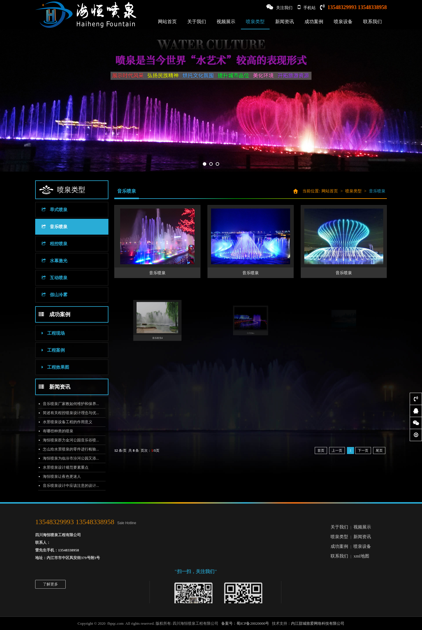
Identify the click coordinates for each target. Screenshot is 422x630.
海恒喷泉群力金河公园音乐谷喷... (65, 440)
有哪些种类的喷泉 (52, 431)
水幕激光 (49, 260)
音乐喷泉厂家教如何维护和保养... (65, 404)
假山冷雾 (49, 294)
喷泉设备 (343, 21)
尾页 (379, 450)
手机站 (307, 7)
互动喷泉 (49, 277)
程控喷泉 (49, 243)
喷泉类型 (255, 21)
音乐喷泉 (49, 226)
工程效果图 (50, 367)
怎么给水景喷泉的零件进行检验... (65, 449)
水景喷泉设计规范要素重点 (60, 467)
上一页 (337, 450)
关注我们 (279, 7)
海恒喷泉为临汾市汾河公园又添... (65, 458)
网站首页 (167, 21)
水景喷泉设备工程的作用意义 (62, 422)
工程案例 (47, 350)
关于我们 (196, 21)
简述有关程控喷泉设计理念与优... (65, 413)
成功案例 (313, 21)
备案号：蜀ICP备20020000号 (245, 623)
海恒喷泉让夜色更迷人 (56, 476)
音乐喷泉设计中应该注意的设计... (65, 485)
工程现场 (47, 333)
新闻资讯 (284, 21)
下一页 (363, 450)
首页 (320, 450)
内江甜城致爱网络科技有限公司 (317, 623)
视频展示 (226, 21)
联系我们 (372, 21)
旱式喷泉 (49, 209)
